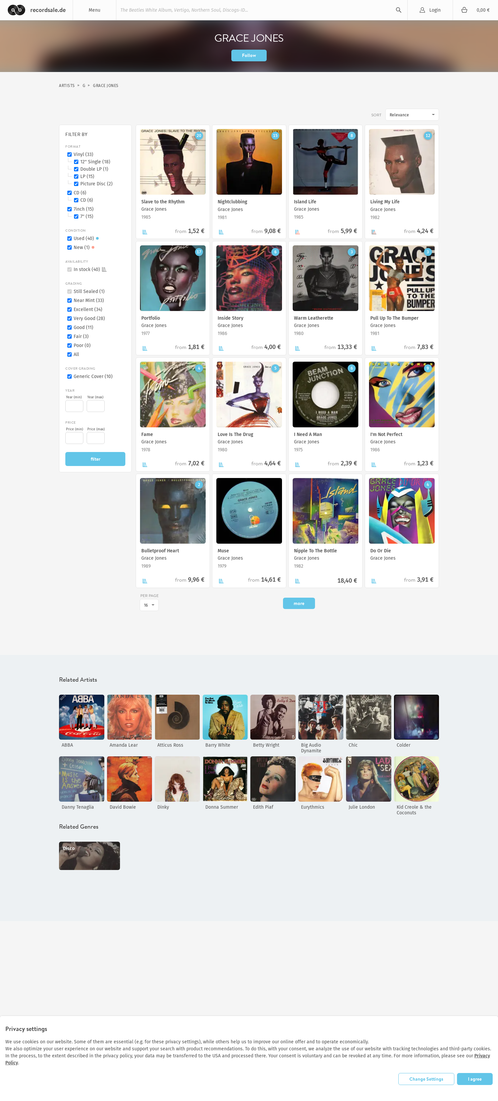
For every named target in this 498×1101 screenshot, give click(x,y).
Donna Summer (221, 807)
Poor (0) (82, 345)
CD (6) (80, 193)
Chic (353, 745)
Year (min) (74, 397)
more (299, 603)
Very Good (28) (89, 318)
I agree (475, 1079)
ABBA (67, 745)
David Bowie (123, 807)
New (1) (85, 247)
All (76, 354)
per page (149, 595)
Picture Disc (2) (96, 184)
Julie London (362, 807)
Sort (376, 115)
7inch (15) (84, 209)
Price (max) (96, 429)
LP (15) (87, 176)
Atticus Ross (170, 745)
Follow (249, 55)
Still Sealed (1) (89, 291)
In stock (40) (90, 269)
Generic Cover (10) (93, 376)
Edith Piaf (263, 807)
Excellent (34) (88, 309)
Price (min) (74, 429)
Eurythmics (312, 807)
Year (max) (95, 397)
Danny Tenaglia (78, 807)
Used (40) (87, 238)
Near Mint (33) (89, 300)
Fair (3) (81, 336)
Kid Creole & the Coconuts (414, 810)
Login (435, 10)
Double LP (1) (94, 169)
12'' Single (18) (95, 162)
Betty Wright (266, 745)
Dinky (163, 807)
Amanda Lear (124, 745)
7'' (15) (86, 216)
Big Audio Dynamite (311, 748)
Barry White (217, 745)
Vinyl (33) (83, 154)
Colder (403, 745)
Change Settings (426, 1079)
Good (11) (83, 327)
